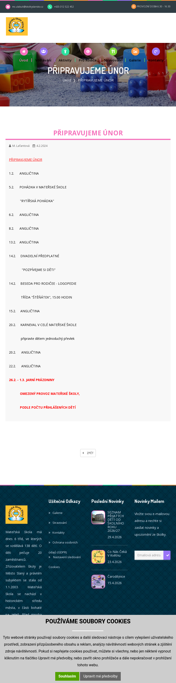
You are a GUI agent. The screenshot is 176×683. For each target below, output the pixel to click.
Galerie (56, 513)
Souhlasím (67, 676)
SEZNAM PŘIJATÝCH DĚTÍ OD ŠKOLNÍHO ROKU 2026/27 (115, 522)
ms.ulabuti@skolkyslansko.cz (27, 6)
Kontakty (56, 533)
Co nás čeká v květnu (117, 554)
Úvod (67, 80)
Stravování (58, 523)
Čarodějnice (116, 577)
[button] (24, 55)
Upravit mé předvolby (100, 676)
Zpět (88, 454)
